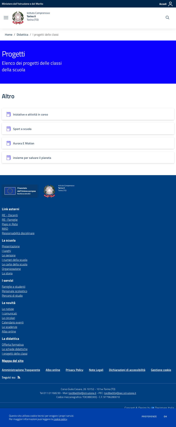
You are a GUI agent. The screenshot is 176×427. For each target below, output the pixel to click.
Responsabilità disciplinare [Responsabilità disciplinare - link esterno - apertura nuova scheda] (18, 233)
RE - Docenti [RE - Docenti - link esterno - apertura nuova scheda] (10, 215)
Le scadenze (9, 327)
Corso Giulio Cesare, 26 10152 (77, 389)
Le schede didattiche (15, 349)
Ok (165, 416)
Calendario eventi (13, 322)
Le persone (9, 255)
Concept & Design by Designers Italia (149, 408)
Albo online (9, 331)
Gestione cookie (161, 370)
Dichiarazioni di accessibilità (127, 370)
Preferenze (149, 416)
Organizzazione (11, 268)
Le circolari (8, 318)
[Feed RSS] (19, 377)
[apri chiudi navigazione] (6, 18)
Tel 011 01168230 (50, 393)
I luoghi (6, 250)
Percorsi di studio (12, 295)
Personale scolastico (14, 291)
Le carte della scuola (14, 264)
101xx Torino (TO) (105, 389)
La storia (7, 273)
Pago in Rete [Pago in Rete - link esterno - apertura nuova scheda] (10, 224)
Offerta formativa (13, 344)
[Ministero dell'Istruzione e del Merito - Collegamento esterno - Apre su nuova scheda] (22, 4)
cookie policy (60, 419)
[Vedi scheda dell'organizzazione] (88, 114)
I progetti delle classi (14, 353)
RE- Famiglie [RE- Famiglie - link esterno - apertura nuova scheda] (10, 219)
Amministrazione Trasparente (21, 370)
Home (8, 34)
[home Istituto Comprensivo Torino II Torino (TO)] (31, 18)
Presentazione (11, 246)
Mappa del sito (13, 360)
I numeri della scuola (14, 259)
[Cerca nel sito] (167, 18)
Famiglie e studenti (13, 286)
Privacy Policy (74, 370)
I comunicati (9, 313)
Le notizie (8, 309)
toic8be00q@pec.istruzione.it (120, 393)
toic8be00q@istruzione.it (82, 393)
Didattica (22, 34)
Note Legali (96, 370)
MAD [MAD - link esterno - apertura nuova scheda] (5, 228)
